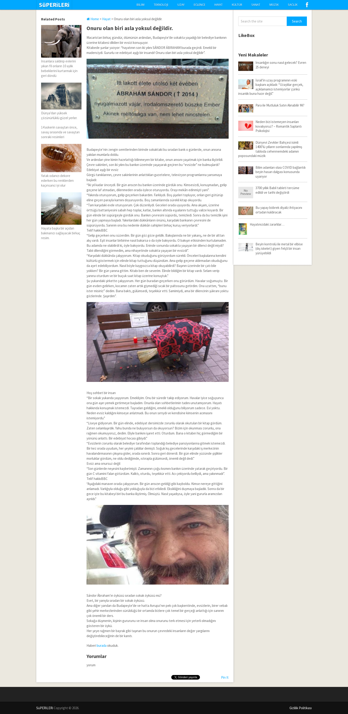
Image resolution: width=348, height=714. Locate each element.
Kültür (237, 4)
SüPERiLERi (54, 5)
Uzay (181, 4)
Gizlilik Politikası (300, 708)
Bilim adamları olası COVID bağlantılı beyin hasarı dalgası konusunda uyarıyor (272, 172)
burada (102, 645)
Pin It (225, 677)
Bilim (140, 4)
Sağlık (292, 4)
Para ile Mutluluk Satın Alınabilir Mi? (271, 105)
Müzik (273, 4)
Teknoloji (161, 4)
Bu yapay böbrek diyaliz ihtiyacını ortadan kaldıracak (270, 209)
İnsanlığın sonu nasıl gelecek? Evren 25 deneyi (272, 64)
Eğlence (199, 4)
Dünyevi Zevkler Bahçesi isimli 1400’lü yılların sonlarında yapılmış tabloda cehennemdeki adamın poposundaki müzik (270, 149)
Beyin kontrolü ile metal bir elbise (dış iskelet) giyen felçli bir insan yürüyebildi (270, 248)
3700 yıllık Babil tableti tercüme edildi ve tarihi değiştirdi (268, 190)
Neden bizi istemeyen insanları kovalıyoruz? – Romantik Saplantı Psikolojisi (270, 126)
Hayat (218, 4)
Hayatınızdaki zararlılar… (261, 224)
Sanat (255, 4)
